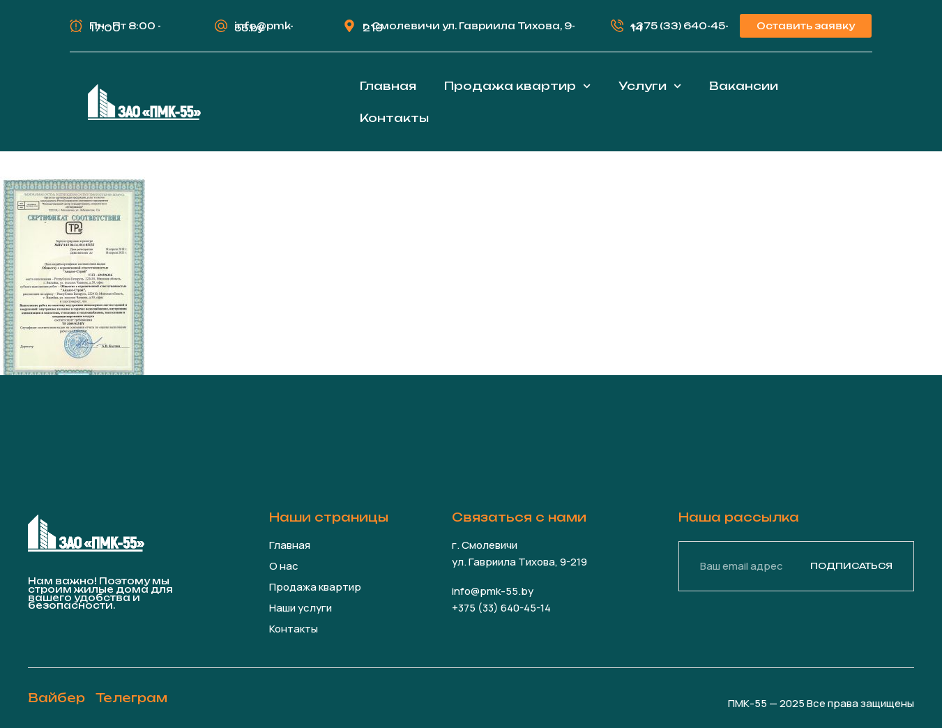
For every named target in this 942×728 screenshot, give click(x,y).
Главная (388, 86)
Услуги (649, 86)
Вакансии (743, 86)
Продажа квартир (517, 86)
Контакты (394, 118)
